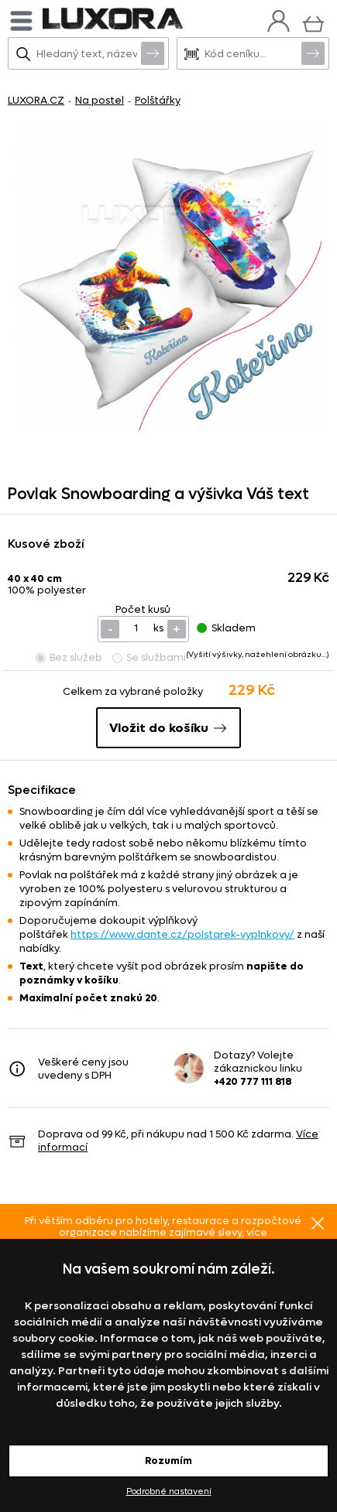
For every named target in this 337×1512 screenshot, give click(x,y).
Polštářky (158, 100)
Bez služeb (69, 657)
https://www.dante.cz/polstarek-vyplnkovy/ (182, 934)
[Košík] (313, 22)
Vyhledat (153, 52)
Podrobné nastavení (168, 1491)
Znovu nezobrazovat (318, 1222)
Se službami (149, 657)
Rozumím (168, 1460)
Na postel (99, 100)
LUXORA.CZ (36, 100)
